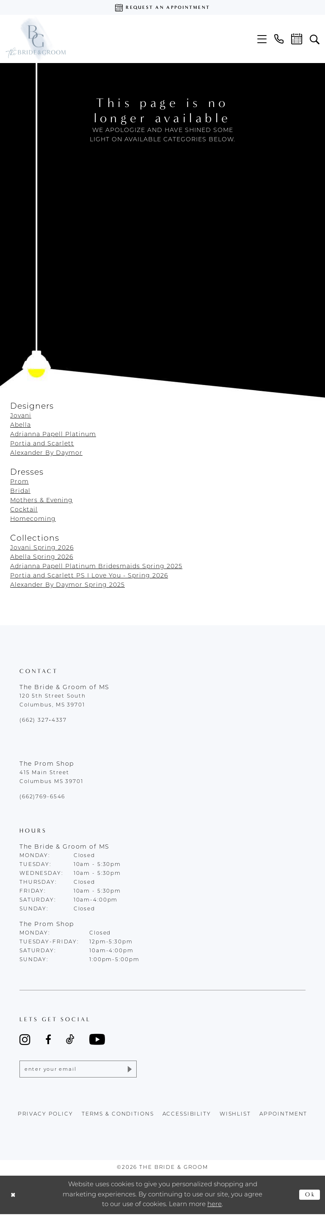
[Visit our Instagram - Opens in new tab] (24, 1039)
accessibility (186, 1115)
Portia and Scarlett (42, 444)
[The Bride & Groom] (35, 39)
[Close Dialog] (13, 1195)
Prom (19, 482)
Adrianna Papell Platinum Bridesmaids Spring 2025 (96, 567)
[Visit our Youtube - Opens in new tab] (97, 1039)
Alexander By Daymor (46, 453)
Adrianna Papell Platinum (53, 435)
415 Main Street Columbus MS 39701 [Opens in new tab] (51, 777)
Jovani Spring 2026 (42, 548)
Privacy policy (45, 1115)
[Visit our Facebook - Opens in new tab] (48, 1039)
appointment (283, 1115)
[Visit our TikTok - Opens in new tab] (70, 1039)
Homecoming (33, 519)
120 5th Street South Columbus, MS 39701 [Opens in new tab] (52, 701)
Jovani (20, 416)
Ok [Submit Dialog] (310, 1195)
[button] (261, 39)
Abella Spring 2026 (41, 557)
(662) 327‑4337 (43, 720)
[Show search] (314, 38)
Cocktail (24, 510)
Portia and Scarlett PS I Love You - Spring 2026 (89, 576)
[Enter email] (78, 1069)
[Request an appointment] (162, 7)
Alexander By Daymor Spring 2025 (67, 585)
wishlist (235, 1115)
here (214, 1205)
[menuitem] (261, 39)
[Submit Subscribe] (128, 1069)
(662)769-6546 (42, 797)
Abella (20, 425)
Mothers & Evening (41, 501)
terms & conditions (118, 1115)
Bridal (20, 491)
